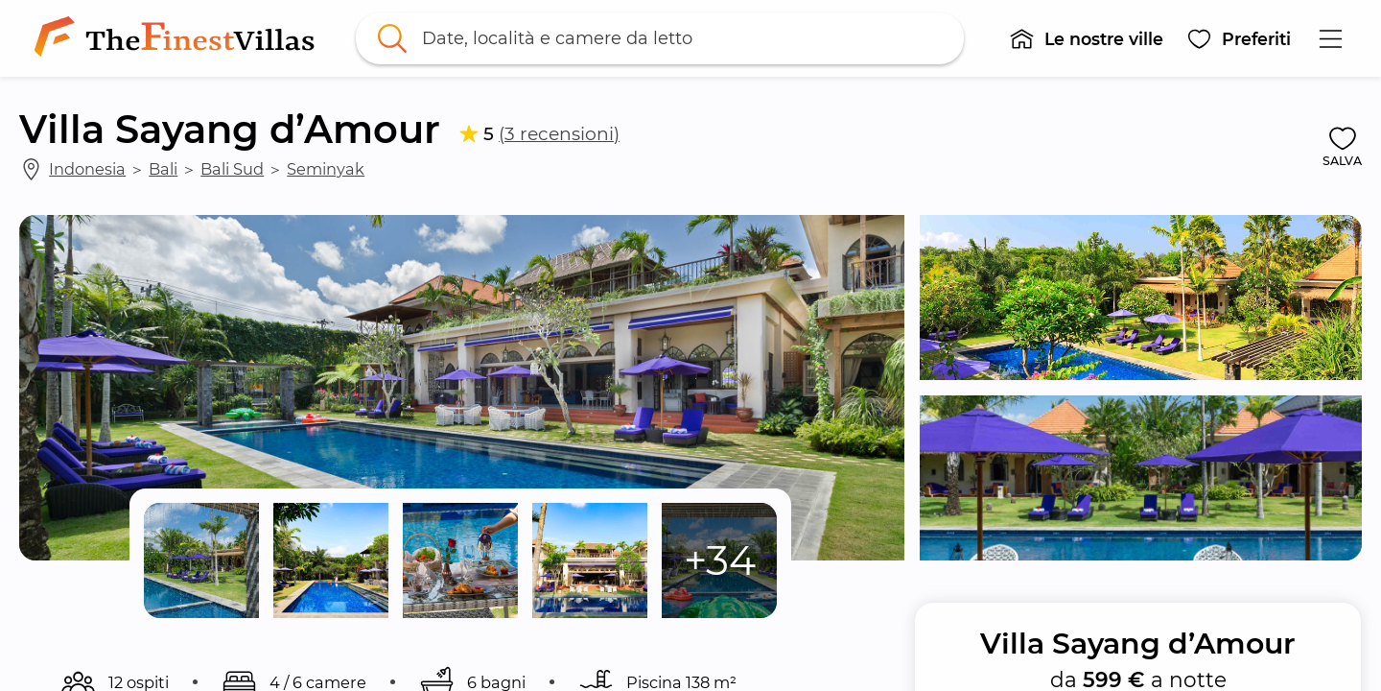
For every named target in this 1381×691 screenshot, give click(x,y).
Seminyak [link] (325, 169)
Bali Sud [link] (232, 169)
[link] (178, 38)
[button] (1086, 38)
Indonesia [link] (87, 169)
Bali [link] (163, 169)
